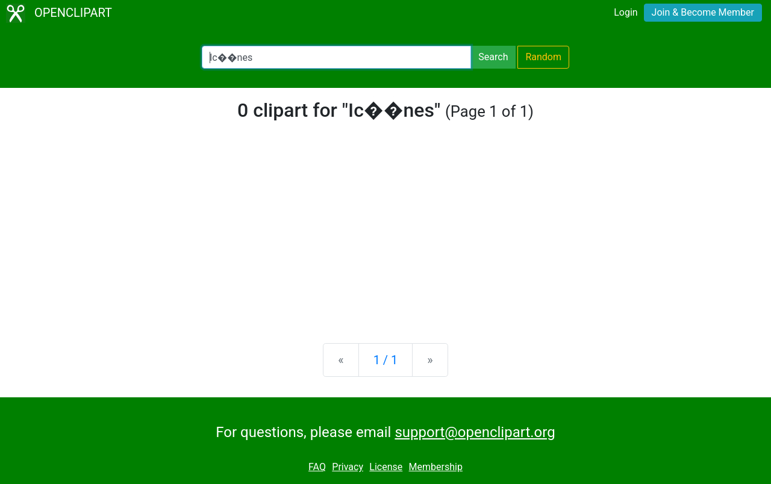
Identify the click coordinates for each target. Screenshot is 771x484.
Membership (436, 467)
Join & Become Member (703, 12)
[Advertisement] (385, 239)
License (385, 467)
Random (543, 57)
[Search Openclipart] (336, 57)
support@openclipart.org (475, 432)
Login (625, 12)
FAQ (317, 467)
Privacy (347, 467)
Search (493, 57)
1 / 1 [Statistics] (385, 360)
